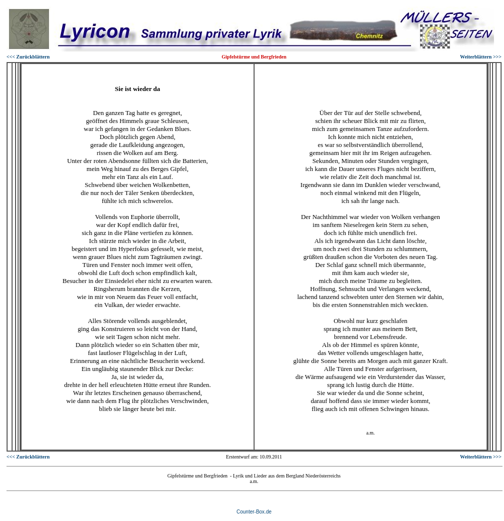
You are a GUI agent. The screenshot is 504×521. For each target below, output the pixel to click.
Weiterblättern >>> (481, 57)
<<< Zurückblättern (28, 57)
